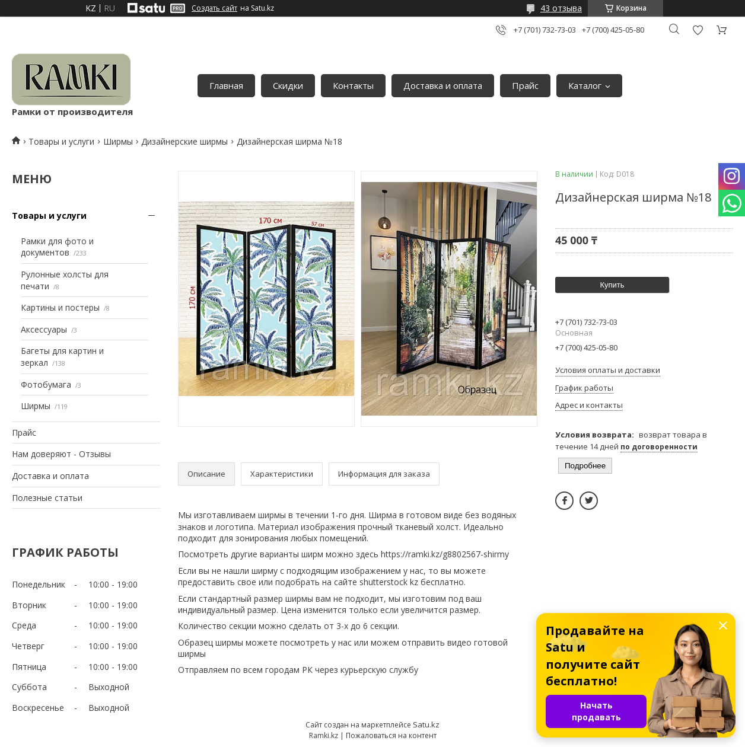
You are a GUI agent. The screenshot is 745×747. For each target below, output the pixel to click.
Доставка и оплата (442, 85)
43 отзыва (561, 8)
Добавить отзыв (697, 30)
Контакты (353, 85)
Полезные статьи (47, 497)
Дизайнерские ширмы (184, 141)
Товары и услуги (61, 141)
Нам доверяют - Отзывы (61, 453)
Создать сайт (214, 8)
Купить (612, 284)
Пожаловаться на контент (391, 735)
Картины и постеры (60, 307)
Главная (226, 85)
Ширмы (118, 141)
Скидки (288, 85)
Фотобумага (46, 384)
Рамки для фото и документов (57, 246)
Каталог (584, 85)
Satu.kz (426, 724)
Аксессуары (44, 329)
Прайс (525, 85)
